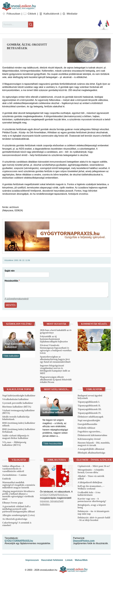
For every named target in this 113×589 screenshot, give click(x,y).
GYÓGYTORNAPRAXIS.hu (54, 494)
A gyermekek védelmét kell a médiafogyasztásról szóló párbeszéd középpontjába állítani (18, 509)
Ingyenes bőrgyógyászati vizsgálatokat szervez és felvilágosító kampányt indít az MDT (55, 369)
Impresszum (32, 560)
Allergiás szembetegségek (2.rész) (18, 515)
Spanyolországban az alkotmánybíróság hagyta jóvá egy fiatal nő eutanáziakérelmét (55, 359)
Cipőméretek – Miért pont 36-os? (94, 466)
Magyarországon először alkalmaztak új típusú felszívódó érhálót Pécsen (56, 379)
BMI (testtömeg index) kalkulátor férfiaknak (18, 430)
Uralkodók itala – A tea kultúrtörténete (89, 493)
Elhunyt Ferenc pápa (12, 502)
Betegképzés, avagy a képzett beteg (92, 506)
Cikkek (32, 13)
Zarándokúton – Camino (14, 475)
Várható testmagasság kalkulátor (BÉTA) (18, 411)
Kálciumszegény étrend (89, 439)
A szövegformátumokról (16, 298)
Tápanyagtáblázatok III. (90, 409)
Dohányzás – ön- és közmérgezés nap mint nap (93, 512)
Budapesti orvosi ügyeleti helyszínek (90, 396)
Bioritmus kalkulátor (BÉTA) (16, 406)
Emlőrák (6, 478)
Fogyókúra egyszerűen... (89, 431)
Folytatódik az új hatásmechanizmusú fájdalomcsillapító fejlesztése (54, 339)
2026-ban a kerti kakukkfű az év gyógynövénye (56, 331)
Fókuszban (13, 13)
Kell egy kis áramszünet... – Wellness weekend (91, 487)
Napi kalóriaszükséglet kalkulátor (18, 345)
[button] (89, 50)
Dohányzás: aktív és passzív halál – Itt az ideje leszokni (94, 518)
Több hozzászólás (52, 443)
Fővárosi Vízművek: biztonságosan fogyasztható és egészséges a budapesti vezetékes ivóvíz (56, 349)
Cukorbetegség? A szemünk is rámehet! (16, 523)
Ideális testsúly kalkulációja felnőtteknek (15, 417)
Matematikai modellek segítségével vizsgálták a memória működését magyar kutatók (18, 485)
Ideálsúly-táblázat (86, 427)
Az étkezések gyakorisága (14, 519)
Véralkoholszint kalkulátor (15, 399)
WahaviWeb (81, 560)
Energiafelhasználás (87, 424)
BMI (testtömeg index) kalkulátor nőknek (18, 424)
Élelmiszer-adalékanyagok (90, 416)
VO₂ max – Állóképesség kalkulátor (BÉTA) (14, 443)
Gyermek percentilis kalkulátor (17, 403)
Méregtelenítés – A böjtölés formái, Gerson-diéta (91, 470)
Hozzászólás (11, 281)
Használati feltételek (52, 560)
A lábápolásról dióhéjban (90, 482)
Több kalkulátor (11, 355)
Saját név (10, 271)
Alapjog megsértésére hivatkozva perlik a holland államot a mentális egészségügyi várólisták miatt (18, 495)
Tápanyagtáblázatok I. (89, 401)
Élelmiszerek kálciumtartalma (92, 435)
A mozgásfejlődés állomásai (91, 449)
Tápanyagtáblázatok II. (89, 405)
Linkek (69, 560)
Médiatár (72, 13)
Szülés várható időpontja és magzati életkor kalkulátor (15, 436)
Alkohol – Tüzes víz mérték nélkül (91, 477)
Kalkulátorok (51, 13)
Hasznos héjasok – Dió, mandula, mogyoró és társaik (94, 443)
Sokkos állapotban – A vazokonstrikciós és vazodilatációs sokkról (13, 468)
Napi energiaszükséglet (89, 420)
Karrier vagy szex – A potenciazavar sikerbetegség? (92, 499)
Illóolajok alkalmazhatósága (91, 452)
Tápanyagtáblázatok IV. (89, 413)
